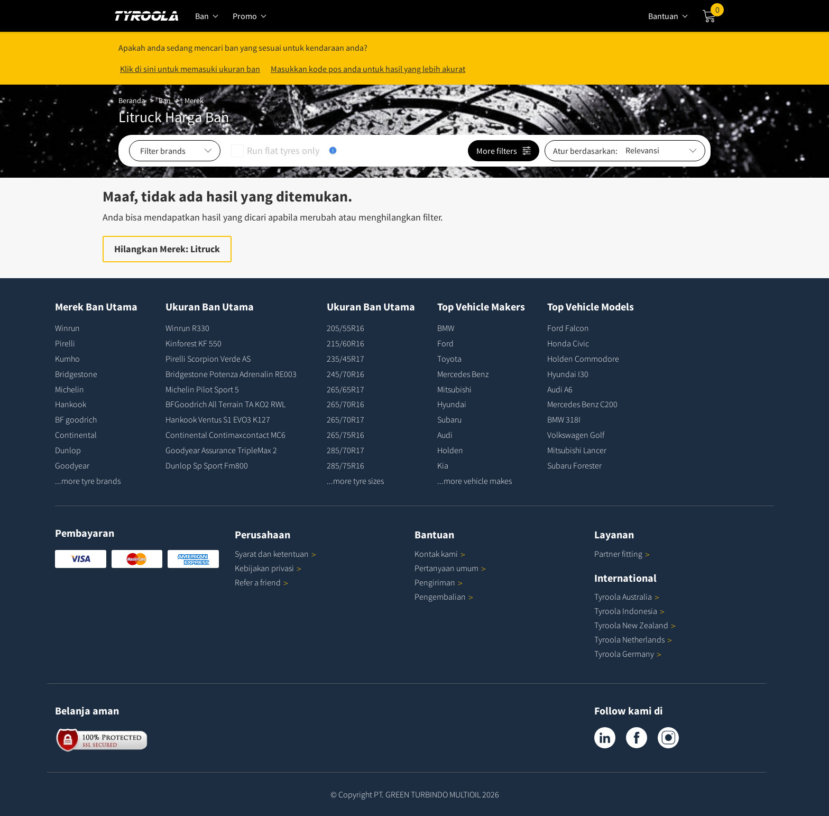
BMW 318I (564, 419)
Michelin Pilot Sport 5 (202, 389)
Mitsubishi (454, 389)
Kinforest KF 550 (193, 343)
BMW (445, 328)
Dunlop (68, 450)
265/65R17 (345, 389)
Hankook (70, 404)
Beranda (131, 100)
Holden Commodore (583, 358)
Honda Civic (568, 343)
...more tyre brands (88, 480)
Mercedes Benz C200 (582, 404)
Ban (165, 100)
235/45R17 (345, 358)
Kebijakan (268, 568)
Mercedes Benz (463, 374)
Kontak (439, 553)
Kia (442, 465)
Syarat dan (275, 553)
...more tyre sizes (355, 480)
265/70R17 (345, 419)
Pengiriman (434, 582)
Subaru (449, 419)
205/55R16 (345, 328)
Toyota (449, 358)
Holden (450, 450)
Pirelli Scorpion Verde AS (208, 358)
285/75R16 (345, 465)
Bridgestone (76, 374)
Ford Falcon (568, 328)
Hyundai (451, 404)
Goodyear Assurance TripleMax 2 (221, 450)
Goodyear (72, 465)
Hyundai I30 (567, 374)
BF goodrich (76, 419)
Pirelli (65, 343)
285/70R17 (345, 450)
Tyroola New (635, 625)
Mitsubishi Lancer (576, 450)
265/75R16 (345, 434)
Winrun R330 (187, 328)
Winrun (67, 328)
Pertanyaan (450, 568)
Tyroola (626, 596)
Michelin (69, 389)
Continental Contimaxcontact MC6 (225, 434)
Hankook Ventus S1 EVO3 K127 (217, 419)
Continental (76, 434)
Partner (622, 553)
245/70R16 (345, 374)
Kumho (67, 358)
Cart (717, 12)
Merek (194, 100)
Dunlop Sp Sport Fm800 (206, 465)
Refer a (261, 582)
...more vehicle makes (474, 480)
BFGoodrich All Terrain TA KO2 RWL (225, 404)
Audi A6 (560, 389)
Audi (445, 434)
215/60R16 (345, 343)
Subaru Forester (574, 465)
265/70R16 (345, 404)
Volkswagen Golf (575, 434)
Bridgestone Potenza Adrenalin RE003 (231, 374)
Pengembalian (440, 596)
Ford (445, 343)
